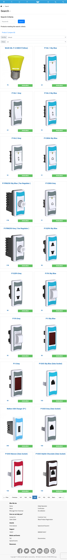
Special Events (13, 541)
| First (6, 497)
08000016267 (42, 532)
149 (30, 497)
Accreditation (41, 511)
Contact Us (12, 517)
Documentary (41, 538)
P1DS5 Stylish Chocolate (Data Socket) (50, 454)
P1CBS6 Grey (50, 183)
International (13, 526)
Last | (61, 497)
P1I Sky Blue (50, 319)
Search (7, 6)
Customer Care (42, 517)
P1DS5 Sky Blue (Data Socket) (50, 364)
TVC (10, 538)
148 (25, 497)
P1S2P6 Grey (16, 273)
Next (54, 497)
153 (49, 497)
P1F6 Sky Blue (50, 273)
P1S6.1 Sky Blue (50, 48)
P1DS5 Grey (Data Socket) (51, 409)
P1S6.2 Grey (16, 138)
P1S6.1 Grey (16, 93)
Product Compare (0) (8, 32)
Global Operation (42, 506)
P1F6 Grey (16, 319)
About (11, 508)
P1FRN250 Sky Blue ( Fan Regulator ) (16, 183)
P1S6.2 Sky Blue (50, 93)
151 (39, 497)
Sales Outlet (12, 519)
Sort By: (4, 37)
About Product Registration (45, 519)
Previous (14, 497)
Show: (3, 42)
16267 (11, 532)
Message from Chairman (16, 511)
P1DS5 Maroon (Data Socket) (16, 454)
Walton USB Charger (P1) (16, 409)
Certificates (41, 508)
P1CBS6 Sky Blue (50, 138)
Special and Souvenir (43, 526)
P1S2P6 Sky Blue (50, 228)
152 (44, 497)
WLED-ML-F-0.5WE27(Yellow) (16, 48)
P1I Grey (16, 364)
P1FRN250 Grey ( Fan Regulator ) (16, 228)
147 (21, 497)
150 (35, 497)
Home (11, 506)
